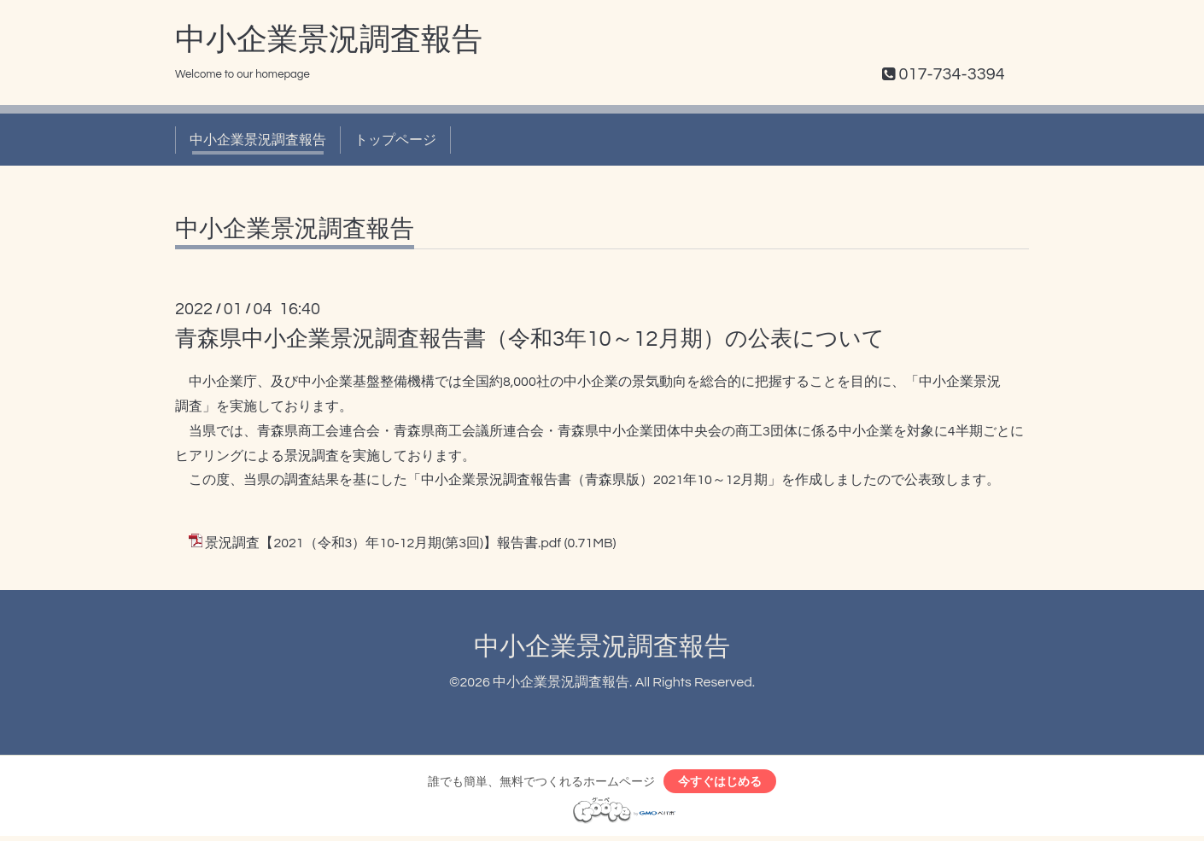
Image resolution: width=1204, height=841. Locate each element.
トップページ (395, 140)
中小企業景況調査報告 (328, 40)
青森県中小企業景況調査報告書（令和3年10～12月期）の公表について (530, 339)
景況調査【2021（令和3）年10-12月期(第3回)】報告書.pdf (383, 543)
